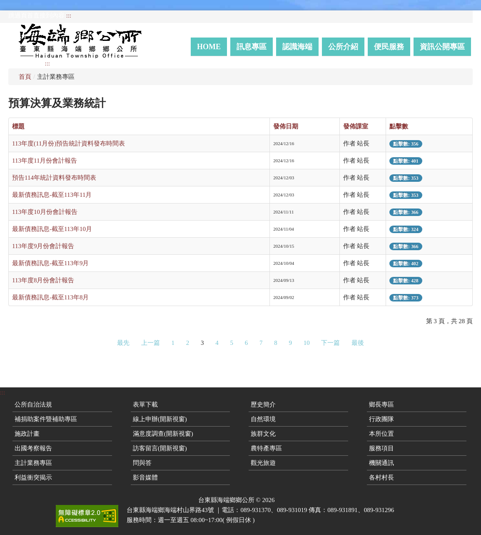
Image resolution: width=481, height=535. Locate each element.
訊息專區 (252, 47)
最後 (357, 342)
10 (307, 342)
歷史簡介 (263, 404)
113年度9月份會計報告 (43, 246)
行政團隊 (381, 419)
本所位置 (381, 433)
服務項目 (381, 448)
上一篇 (150, 342)
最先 (123, 342)
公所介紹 (343, 47)
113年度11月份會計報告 (44, 160)
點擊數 (398, 126)
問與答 (142, 463)
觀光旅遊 (263, 463)
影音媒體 (145, 477)
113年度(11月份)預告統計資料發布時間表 (68, 143)
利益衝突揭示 (33, 477)
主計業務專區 (33, 463)
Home (209, 47)
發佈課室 (355, 126)
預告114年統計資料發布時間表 (54, 177)
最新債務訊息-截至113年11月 (52, 194)
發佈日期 (285, 126)
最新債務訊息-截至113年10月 (52, 229)
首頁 (25, 76)
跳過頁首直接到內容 (36, 15)
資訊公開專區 (442, 47)
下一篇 (330, 342)
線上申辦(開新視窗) (160, 419)
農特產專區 (266, 448)
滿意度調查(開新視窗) (163, 433)
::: (69, 15)
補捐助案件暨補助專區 (46, 419)
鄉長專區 (381, 404)
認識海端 (297, 47)
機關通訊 (381, 463)
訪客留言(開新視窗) (160, 448)
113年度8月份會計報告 (43, 280)
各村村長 (381, 477)
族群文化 (263, 433)
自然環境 (263, 419)
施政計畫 (27, 433)
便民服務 (389, 47)
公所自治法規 (33, 404)
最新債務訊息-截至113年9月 (50, 263)
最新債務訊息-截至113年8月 (50, 297)
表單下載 (145, 404)
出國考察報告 (33, 448)
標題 (18, 126)
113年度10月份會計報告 (44, 211)
